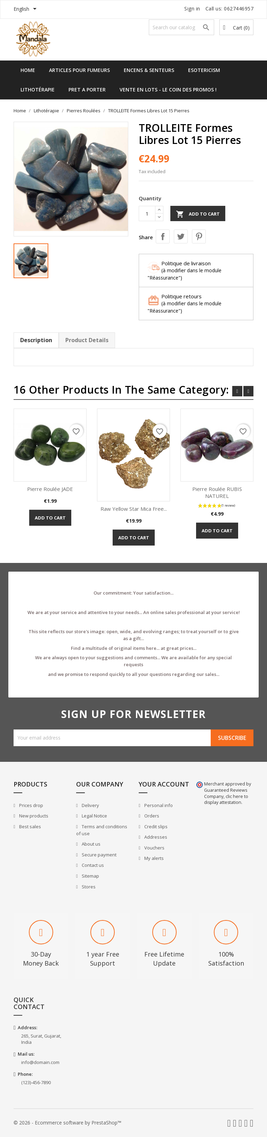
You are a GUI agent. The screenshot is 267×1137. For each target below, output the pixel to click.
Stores (88, 887)
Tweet (181, 236)
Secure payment (98, 855)
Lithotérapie (38, 89)
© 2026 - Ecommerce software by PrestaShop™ (67, 1122)
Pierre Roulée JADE (50, 488)
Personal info (158, 805)
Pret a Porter (87, 89)
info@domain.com (40, 1062)
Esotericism (204, 70)
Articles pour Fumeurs (79, 70)
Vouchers (153, 848)
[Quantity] (147, 213)
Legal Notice (94, 816)
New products (33, 816)
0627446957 (238, 8)
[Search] (181, 27)
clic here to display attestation (226, 799)
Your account (164, 784)
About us (90, 844)
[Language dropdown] (26, 9)
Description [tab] (36, 340)
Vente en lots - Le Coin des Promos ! (168, 89)
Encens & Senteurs (149, 70)
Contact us (92, 865)
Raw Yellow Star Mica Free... (133, 508)
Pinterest (199, 236)
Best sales (29, 826)
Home (28, 70)
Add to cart (198, 214)
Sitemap (90, 876)
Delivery (90, 805)
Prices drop (30, 805)
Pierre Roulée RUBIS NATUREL (217, 492)
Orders (151, 816)
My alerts (153, 858)
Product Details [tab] (86, 340)
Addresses (155, 837)
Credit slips (155, 826)
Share (163, 236)
